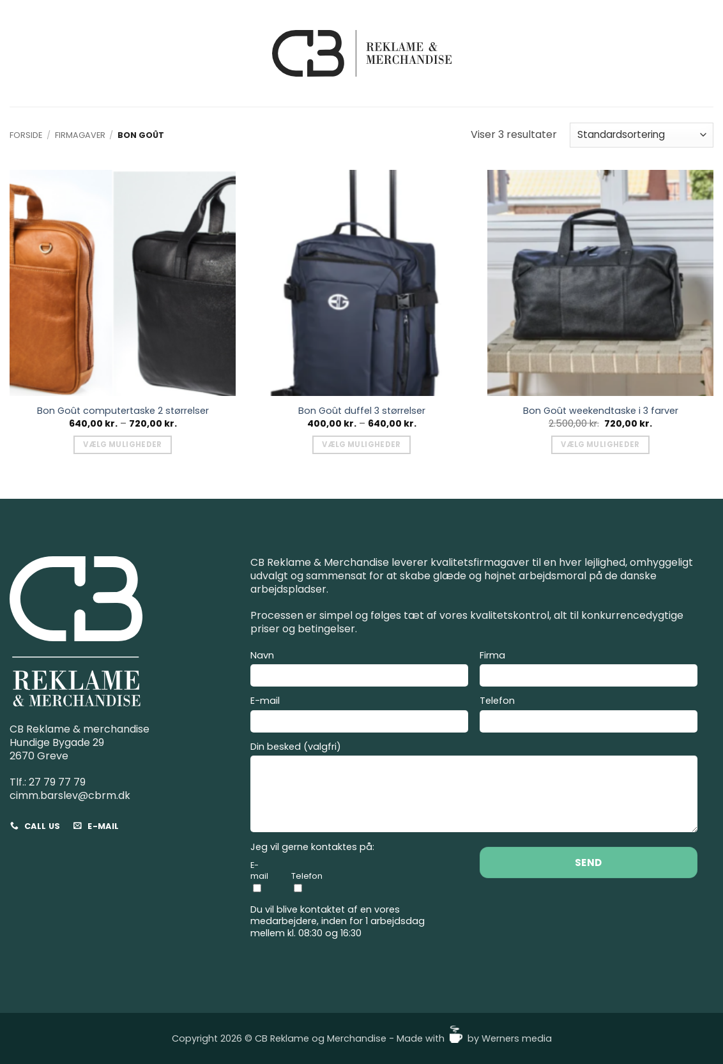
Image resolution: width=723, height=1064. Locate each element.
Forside (26, 135)
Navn (359, 671)
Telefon (588, 716)
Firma (588, 671)
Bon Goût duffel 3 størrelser (361, 411)
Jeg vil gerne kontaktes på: (312, 847)
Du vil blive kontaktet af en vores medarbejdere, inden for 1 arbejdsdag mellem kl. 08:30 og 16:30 (337, 921)
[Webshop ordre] (641, 135)
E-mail (359, 716)
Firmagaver (80, 135)
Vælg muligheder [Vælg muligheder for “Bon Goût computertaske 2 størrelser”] (122, 444)
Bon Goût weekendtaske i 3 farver (600, 411)
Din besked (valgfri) (473, 789)
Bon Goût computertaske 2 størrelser (123, 411)
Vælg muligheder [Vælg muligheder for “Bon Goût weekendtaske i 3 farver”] (600, 444)
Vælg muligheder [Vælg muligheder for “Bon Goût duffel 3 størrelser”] (361, 444)
